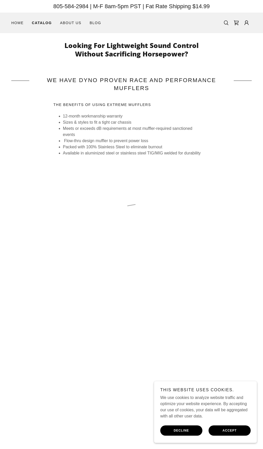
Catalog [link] (42, 23)
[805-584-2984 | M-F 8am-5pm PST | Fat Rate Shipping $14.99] (131, 6)
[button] (236, 23)
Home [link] (17, 23)
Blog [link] (95, 23)
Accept (229, 430)
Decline (181, 430)
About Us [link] (70, 23)
